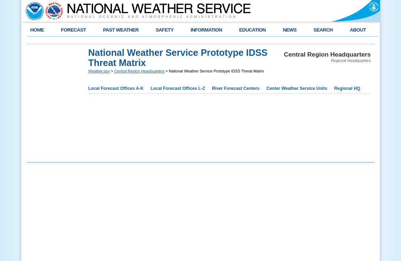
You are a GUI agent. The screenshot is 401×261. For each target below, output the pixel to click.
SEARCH (323, 30)
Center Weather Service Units (297, 88)
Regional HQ (347, 88)
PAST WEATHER (120, 30)
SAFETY (165, 30)
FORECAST (73, 30)
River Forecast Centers (235, 88)
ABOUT (358, 30)
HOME (37, 30)
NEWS (290, 30)
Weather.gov (99, 71)
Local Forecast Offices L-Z (177, 88)
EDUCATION (252, 30)
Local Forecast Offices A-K (116, 88)
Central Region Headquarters (139, 71)
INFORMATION (206, 30)
